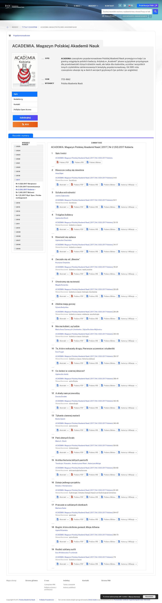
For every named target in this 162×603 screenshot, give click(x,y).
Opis (16, 94)
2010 (18, 228)
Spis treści (60, 153)
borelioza (72, 180)
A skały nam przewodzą (67, 393)
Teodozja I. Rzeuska (63, 463)
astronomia (73, 426)
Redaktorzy (18, 99)
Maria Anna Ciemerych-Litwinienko (68, 329)
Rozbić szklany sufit (65, 549)
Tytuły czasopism (29, 27)
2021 (18, 163)
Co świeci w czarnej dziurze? (70, 371)
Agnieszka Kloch (61, 218)
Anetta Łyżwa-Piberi (79, 463)
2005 (18, 249)
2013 (18, 215)
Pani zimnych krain (64, 438)
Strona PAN (105, 581)
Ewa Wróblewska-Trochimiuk (66, 553)
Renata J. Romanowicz (63, 486)
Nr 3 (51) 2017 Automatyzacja (28, 187)
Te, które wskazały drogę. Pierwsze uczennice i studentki (85, 348)
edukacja (85, 314)
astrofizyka (73, 381)
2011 (18, 224)
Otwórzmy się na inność (67, 281)
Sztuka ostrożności (65, 192)
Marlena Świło (60, 508)
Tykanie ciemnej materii (67, 415)
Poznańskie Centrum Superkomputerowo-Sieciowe (132, 600)
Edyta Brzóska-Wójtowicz (92, 329)
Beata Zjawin (60, 419)
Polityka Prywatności (46, 600)
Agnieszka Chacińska (63, 240)
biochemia (93, 292)
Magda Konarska (61, 285)
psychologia (94, 314)
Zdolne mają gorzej (65, 304)
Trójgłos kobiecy (64, 214)
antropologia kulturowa (78, 470)
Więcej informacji (134, 596)
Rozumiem (149, 597)
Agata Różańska (61, 530)
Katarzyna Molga (94, 463)
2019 (18, 171)
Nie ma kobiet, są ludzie (67, 326)
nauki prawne (87, 270)
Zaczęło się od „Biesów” (67, 259)
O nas (77, 6)
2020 (18, 167)
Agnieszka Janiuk (61, 374)
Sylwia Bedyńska (61, 307)
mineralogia (73, 403)
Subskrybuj (25, 118)
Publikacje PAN (148, 6)
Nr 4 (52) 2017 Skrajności (26, 184)
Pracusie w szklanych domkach (71, 505)
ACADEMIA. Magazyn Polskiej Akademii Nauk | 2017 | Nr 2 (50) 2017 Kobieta (84, 158)
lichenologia (73, 448)
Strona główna (31, 581)
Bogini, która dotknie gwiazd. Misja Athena (77, 527)
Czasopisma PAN (49, 584)
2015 (18, 207)
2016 (18, 203)
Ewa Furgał (59, 352)
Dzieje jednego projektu (67, 482)
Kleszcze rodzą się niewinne (69, 170)
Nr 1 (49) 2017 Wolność (25, 192)
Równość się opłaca (65, 237)
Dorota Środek (61, 396)
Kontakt (109, 6)
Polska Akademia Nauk (27, 600)
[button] (62, 162)
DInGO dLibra (93, 600)
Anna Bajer (59, 173)
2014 (18, 211)
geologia (72, 515)
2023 (18, 155)
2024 (18, 150)
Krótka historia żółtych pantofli (71, 460)
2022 (18, 159)
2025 (18, 146)
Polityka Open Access (22, 110)
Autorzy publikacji (69, 587)
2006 (18, 244)
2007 (18, 240)
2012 (18, 219)
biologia (85, 292)
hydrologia (73, 493)
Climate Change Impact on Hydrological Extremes (97, 493)
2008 (18, 236)
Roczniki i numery (20, 135)
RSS (25, 124)
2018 (18, 175)
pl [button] (131, 6)
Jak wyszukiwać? (109, 16)
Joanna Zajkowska (62, 196)
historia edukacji (88, 359)
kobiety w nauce (75, 225)
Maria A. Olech (60, 441)
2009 (18, 232)
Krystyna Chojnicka (62, 263)
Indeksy (93, 6)
